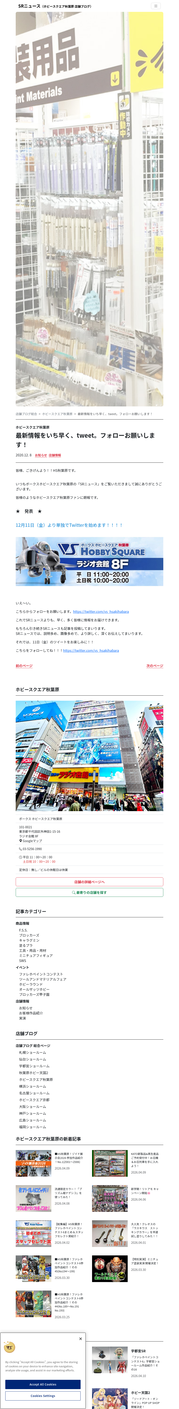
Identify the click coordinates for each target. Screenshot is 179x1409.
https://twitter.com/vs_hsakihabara (101, 611)
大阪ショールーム (32, 1106)
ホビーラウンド (31, 984)
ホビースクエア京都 (34, 1099)
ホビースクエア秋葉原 (57, 413)
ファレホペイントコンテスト (41, 974)
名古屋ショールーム (34, 1092)
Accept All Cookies (42, 1384)
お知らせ (41, 455)
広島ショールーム (32, 1120)
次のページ (154, 665)
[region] (43, 1370)
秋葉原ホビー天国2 (33, 1072)
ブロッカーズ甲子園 (34, 994)
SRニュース (55, 6)
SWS (22, 960)
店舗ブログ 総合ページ (33, 1045)
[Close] (80, 1338)
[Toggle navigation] (156, 6)
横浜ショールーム (32, 1086)
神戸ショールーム (32, 1113)
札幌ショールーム (32, 1052)
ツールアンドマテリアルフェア (42, 979)
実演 (22, 1018)
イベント (22, 967)
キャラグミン (29, 940)
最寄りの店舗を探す (89, 892)
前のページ (24, 665)
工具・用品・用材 (32, 950)
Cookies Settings (43, 1396)
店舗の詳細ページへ (89, 881)
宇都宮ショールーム (34, 1065)
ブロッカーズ (29, 935)
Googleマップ (30, 840)
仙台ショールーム (32, 1059)
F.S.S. (23, 930)
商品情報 (22, 923)
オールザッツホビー (34, 989)
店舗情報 (55, 455)
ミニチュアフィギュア (36, 955)
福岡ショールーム (32, 1126)
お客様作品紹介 (31, 1012)
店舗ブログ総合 (26, 413)
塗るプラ (26, 945)
